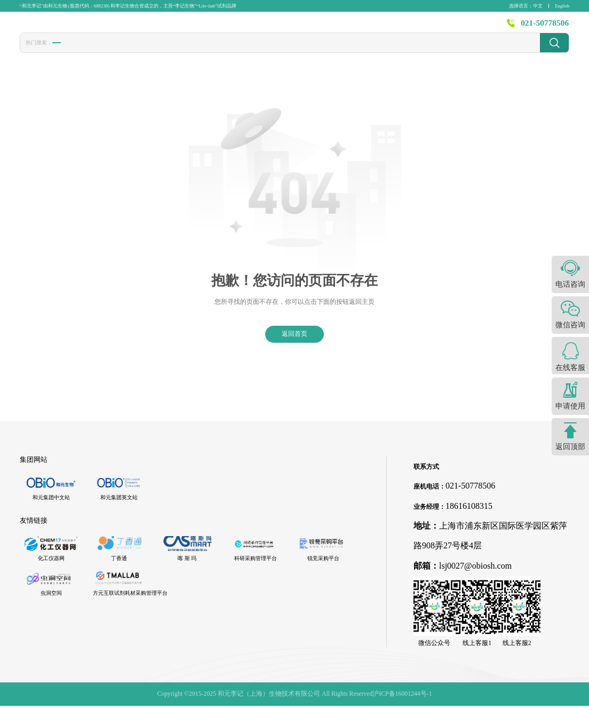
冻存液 (141, 51)
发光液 (278, 51)
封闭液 (247, 51)
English (562, 6)
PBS (219, 51)
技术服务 (334, 27)
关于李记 (470, 27)
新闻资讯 (379, 27)
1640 (194, 51)
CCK (169, 51)
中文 (538, 6)
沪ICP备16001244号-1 (402, 695)
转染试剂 (106, 51)
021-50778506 (545, 27)
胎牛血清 (68, 51)
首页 (205, 27)
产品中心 (243, 27)
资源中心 (425, 27)
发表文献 (289, 27)
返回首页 (294, 335)
